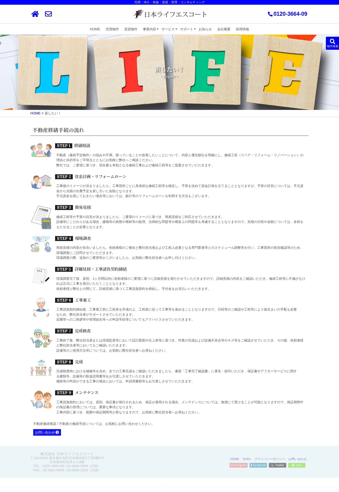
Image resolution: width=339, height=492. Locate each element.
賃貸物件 (130, 29)
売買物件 (112, 29)
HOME (95, 29)
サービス (168, 29)
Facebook (258, 465)
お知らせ (205, 29)
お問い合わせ (45, 433)
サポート (186, 29)
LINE (297, 465)
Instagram (239, 465)
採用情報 (242, 29)
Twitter (277, 465)
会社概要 (223, 29)
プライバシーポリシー (269, 459)
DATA (247, 459)
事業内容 (149, 29)
